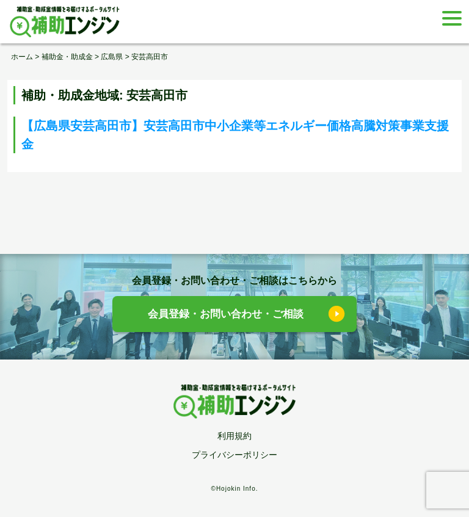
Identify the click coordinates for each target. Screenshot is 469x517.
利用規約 (234, 436)
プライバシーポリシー (234, 455)
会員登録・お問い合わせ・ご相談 (226, 314)
